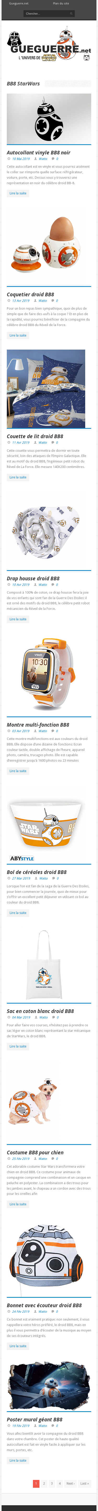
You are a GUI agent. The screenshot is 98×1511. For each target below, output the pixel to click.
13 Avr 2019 (20, 301)
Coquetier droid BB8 (30, 294)
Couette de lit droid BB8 (35, 436)
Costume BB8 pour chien (35, 1152)
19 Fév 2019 (20, 1426)
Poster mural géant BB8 (34, 1419)
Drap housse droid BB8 (33, 578)
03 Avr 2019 (20, 731)
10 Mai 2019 (21, 159)
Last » (84, 1483)
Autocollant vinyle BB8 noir (38, 152)
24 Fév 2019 (20, 1311)
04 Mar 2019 (21, 1017)
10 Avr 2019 (20, 585)
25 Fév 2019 (20, 1159)
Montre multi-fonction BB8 (38, 724)
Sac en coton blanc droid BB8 (40, 1011)
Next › (70, 1483)
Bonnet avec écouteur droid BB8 (44, 1305)
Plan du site (61, 3)
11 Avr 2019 (20, 442)
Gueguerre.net (18, 3)
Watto (43, 159)
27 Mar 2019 (21, 878)
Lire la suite (18, 193)
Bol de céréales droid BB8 (36, 872)
